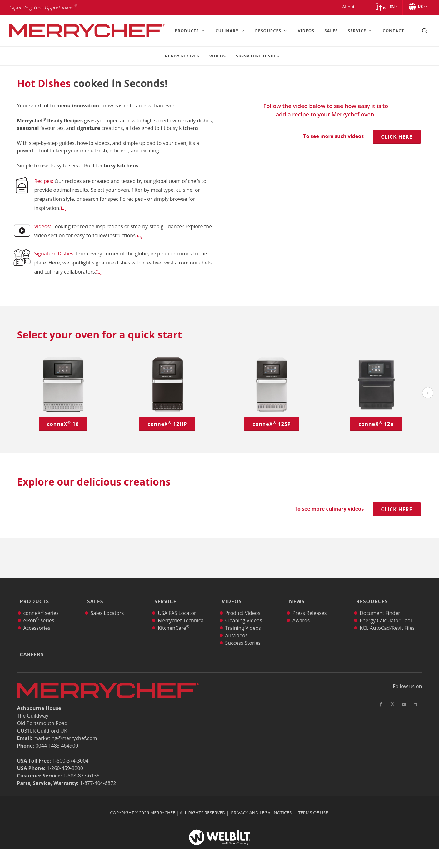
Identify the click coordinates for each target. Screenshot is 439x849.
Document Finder (380, 604)
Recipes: (44, 181)
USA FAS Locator (177, 604)
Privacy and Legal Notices (261, 795)
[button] (387, 7)
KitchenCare (173, 619)
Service (164, 597)
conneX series (41, 604)
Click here (396, 136)
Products (33, 597)
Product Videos (242, 604)
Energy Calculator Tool (386, 611)
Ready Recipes (182, 56)
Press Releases (309, 604)
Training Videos (243, 619)
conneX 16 (63, 423)
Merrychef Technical (181, 611)
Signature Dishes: (55, 253)
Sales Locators (107, 604)
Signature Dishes (257, 56)
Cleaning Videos (243, 611)
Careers (30, 641)
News (295, 597)
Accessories (37, 619)
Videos (217, 56)
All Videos (236, 626)
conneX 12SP (271, 423)
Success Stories (243, 634)
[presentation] (427, 392)
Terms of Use (313, 795)
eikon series (38, 611)
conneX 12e (375, 423)
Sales (94, 597)
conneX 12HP (167, 423)
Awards (301, 611)
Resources (370, 597)
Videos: (43, 226)
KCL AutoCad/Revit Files (387, 619)
